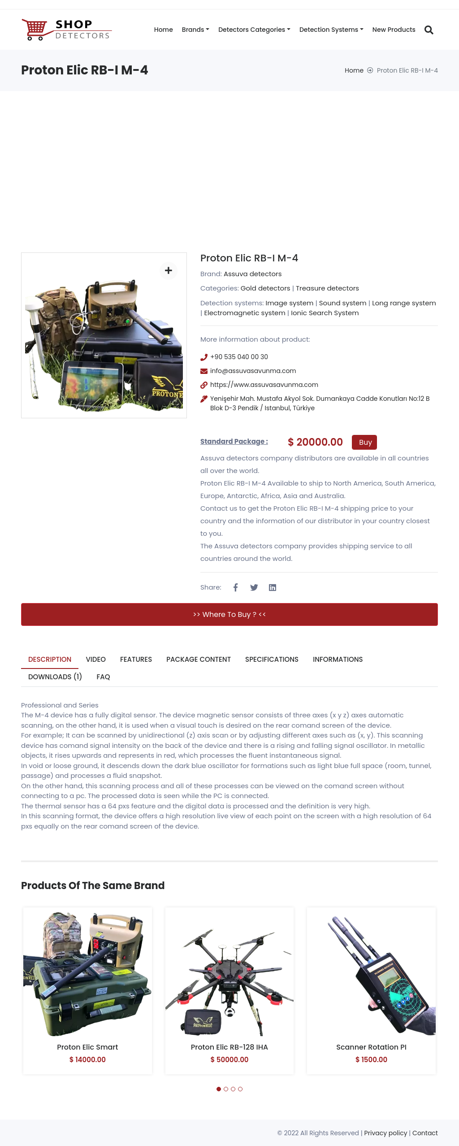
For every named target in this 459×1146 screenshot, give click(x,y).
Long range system (404, 303)
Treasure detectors (327, 288)
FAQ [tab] (103, 677)
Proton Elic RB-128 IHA (229, 1047)
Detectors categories (251, 29)
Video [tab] (96, 659)
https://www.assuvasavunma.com (264, 384)
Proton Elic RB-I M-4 (249, 258)
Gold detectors (265, 288)
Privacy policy (385, 1133)
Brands (193, 29)
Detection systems (328, 29)
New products (394, 29)
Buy (365, 442)
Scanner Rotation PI (371, 1047)
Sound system (343, 303)
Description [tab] (50, 659)
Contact (425, 1133)
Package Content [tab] (198, 659)
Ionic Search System (325, 312)
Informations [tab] (338, 659)
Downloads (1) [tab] (55, 677)
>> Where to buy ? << (229, 614)
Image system (289, 303)
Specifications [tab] (272, 659)
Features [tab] (136, 659)
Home (163, 29)
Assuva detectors (253, 273)
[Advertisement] (229, 158)
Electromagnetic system (245, 312)
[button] (218, 1089)
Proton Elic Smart (87, 1047)
